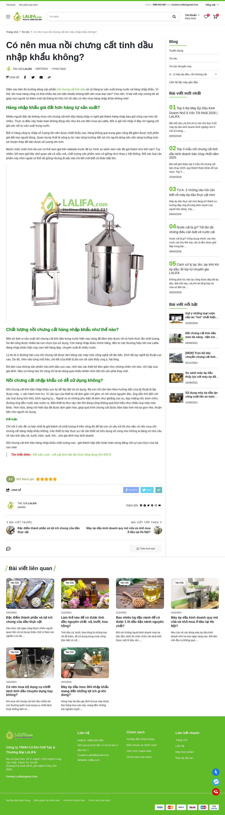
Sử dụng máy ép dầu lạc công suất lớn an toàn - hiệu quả (201, 396)
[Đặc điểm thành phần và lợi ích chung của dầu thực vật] (30, 593)
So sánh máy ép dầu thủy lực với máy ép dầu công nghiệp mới (201, 376)
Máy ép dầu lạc (184, 757)
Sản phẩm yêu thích (28, 5)
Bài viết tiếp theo (146, 522)
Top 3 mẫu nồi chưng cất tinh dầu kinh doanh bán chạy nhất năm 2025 (194, 153)
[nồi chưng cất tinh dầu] (71, 89)
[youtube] (159, 505)
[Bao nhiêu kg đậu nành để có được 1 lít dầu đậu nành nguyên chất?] (140, 593)
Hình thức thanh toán (139, 750)
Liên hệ (179, 745)
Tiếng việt (210, 5)
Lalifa (27, 68)
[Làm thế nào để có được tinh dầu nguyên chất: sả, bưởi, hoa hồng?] (85, 593)
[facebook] (141, 505)
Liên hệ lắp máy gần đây (183, 81)
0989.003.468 (159, 5)
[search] (113, 16)
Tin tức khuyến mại (180, 65)
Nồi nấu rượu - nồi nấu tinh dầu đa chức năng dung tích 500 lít (72, 454)
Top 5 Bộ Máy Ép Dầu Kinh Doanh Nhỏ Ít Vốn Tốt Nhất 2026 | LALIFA (193, 112)
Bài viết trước (19, 522)
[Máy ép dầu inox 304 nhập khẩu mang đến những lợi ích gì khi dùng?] (85, 662)
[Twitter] (148, 505)
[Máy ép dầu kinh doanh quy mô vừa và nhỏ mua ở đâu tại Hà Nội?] (195, 593)
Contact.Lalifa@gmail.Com (184, 5)
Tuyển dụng (176, 49)
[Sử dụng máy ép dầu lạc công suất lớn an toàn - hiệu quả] (176, 397)
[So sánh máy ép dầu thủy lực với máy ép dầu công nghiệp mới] (176, 378)
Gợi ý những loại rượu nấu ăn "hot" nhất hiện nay (200, 316)
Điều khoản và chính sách (142, 744)
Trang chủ (181, 739)
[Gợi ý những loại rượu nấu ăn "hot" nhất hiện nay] (176, 318)
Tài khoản (10, 5)
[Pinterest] (152, 505)
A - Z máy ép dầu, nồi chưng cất (188, 73)
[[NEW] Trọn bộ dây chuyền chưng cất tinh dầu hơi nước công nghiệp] (176, 358)
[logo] (28, 16)
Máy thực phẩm (184, 751)
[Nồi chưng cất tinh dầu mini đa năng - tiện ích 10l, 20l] (176, 338)
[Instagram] (156, 505)
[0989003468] (215, 781)
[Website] (145, 505)
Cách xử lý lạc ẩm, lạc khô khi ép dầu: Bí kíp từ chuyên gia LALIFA (194, 268)
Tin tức (173, 57)
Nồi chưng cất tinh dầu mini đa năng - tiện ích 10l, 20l (200, 336)
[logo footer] (34, 735)
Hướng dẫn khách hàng (140, 739)
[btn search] (174, 16)
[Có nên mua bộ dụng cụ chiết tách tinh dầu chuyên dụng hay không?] (30, 662)
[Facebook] (215, 772)
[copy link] (49, 77)
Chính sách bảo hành (139, 756)
